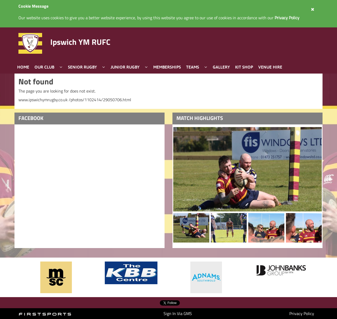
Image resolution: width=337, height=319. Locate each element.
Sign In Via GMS (177, 313)
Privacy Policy (301, 313)
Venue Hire (270, 67)
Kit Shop (244, 67)
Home (23, 67)
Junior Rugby (125, 67)
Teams (192, 67)
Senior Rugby (82, 67)
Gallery (221, 67)
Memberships (167, 67)
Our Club (44, 67)
